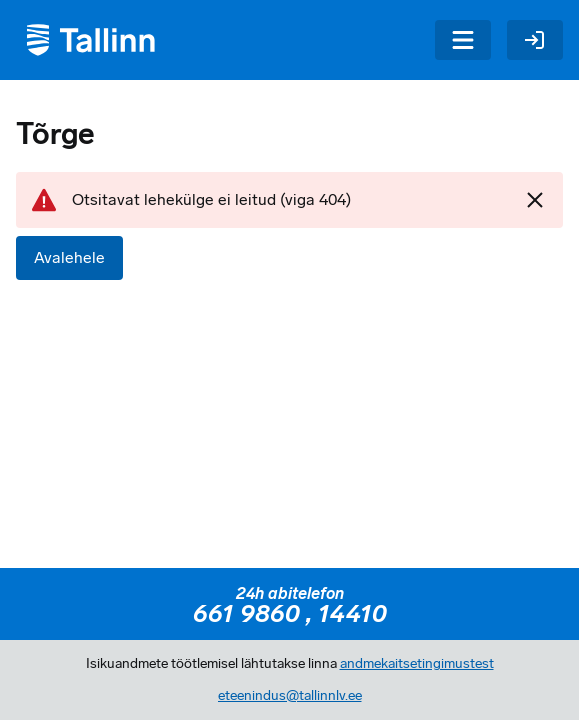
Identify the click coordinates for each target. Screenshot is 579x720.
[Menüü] (463, 40)
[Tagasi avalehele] (88, 40)
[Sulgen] (535, 200)
